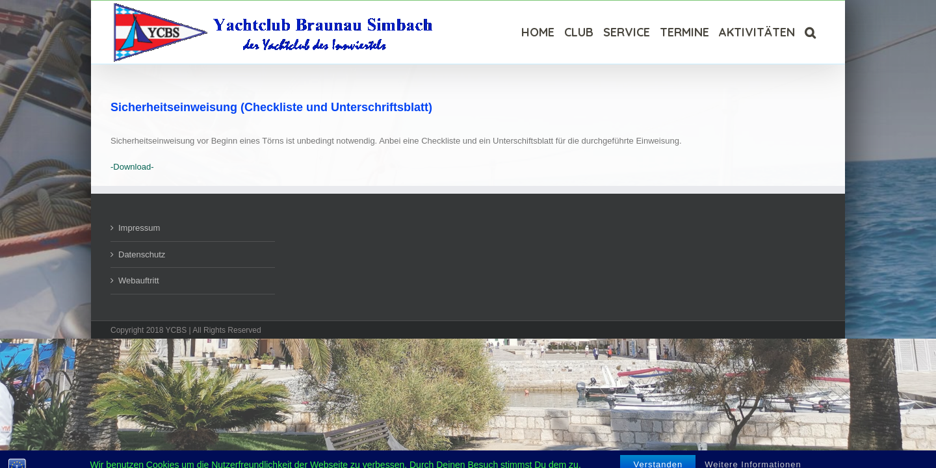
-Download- (131, 167)
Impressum (139, 228)
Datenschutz (141, 254)
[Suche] (820, 32)
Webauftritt (138, 280)
